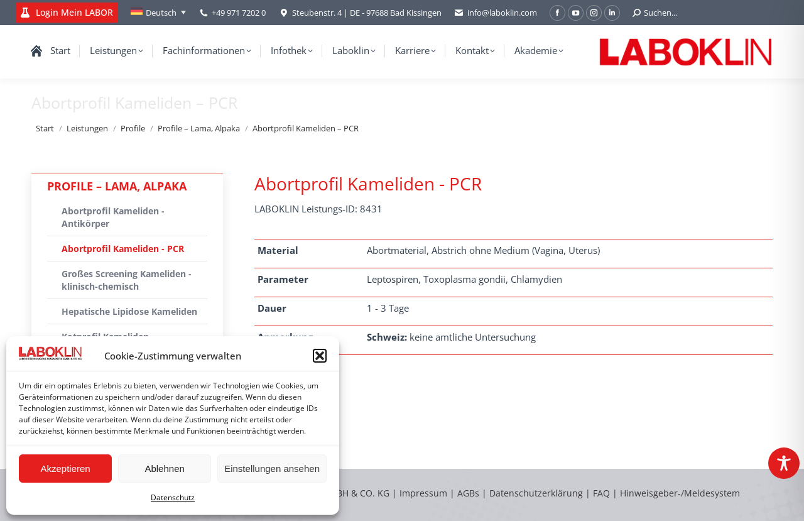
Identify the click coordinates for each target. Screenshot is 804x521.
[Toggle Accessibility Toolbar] (784, 463)
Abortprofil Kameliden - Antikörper (113, 217)
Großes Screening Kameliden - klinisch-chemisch (127, 280)
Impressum (423, 493)
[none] (158, 12)
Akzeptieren (65, 468)
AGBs (469, 493)
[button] (320, 356)
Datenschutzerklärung (536, 493)
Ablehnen (164, 468)
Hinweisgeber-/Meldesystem (680, 493)
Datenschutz (173, 497)
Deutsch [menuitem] (161, 12)
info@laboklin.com (495, 13)
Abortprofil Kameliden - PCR (123, 249)
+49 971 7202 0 (239, 12)
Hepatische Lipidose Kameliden (129, 311)
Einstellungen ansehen (272, 468)
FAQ (601, 493)
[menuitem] (158, 12)
